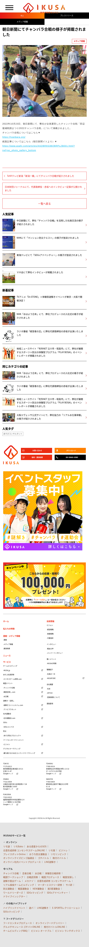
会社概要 (50, 684)
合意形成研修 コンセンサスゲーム (54, 880)
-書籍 (5, 640)
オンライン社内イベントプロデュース (22, 861)
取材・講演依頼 (37, 457)
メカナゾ (29, 880)
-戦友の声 (50, 648)
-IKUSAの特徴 (51, 663)
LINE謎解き (50, 861)
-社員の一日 (51, 674)
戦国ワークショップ (13, 877)
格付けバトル (59, 857)
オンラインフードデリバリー (49, 923)
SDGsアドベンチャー (57, 892)
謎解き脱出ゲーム (12, 880)
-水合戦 (5, 696)
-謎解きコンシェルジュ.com (13, 705)
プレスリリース (66, 15)
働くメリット (51, 659)
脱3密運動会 (54, 888)
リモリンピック (58, 854)
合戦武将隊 (32, 877)
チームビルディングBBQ (15, 930)
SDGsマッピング (35, 892)
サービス (7, 662)
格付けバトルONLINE (54, 926)
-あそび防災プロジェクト (12, 735)
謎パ (31, 907)
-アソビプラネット (9, 709)
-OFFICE (50, 693)
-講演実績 (6, 648)
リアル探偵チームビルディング (18, 884)
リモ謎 (6, 846)
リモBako (18, 846)
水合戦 (38, 873)
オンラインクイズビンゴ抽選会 (18, 857)
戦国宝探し (68, 877)
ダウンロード (71, 450)
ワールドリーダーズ (13, 892)
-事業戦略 (50, 634)
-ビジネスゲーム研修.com (12, 679)
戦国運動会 (23, 888)
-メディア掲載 (8, 644)
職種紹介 (50, 669)
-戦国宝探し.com (9, 692)
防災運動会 (8, 888)
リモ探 (51, 850)
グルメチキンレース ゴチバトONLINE (21, 926)
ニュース (7, 655)
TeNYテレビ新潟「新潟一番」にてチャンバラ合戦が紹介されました (40, 175)
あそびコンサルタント (12, 433)
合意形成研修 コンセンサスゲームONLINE (24, 850)
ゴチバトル (43, 857)
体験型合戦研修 (53, 873)
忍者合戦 (26, 873)
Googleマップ (8, 774)
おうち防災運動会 (38, 854)
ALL (22, 15)
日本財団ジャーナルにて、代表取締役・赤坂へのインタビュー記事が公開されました (43, 188)
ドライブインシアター (14, 896)
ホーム (6, 621)
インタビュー (51, 644)
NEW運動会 (38, 888)
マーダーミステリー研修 (50, 884)
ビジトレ (63, 850)
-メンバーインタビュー (55, 653)
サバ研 (69, 884)
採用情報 (50, 621)
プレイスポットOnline (14, 854)
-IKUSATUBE (51, 678)
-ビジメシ (6, 744)
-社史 (48, 688)
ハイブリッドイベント (14, 907)
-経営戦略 (50, 629)
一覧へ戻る (44, 203)
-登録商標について (53, 697)
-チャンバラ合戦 (9, 688)
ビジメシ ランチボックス (67, 930)
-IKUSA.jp (6, 670)
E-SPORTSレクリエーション (66, 907)
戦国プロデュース (50, 877)
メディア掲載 (22, 21)
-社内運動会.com (9, 718)
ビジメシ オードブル (41, 930)
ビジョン (50, 625)
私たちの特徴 (9, 628)
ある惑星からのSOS (36, 846)
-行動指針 (50, 638)
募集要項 (50, 703)
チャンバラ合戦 (11, 873)
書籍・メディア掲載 (11, 636)
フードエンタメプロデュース (17, 923)
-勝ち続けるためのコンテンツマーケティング (19, 753)
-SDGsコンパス (8, 727)
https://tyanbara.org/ (13, 137)
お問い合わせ (37, 450)
